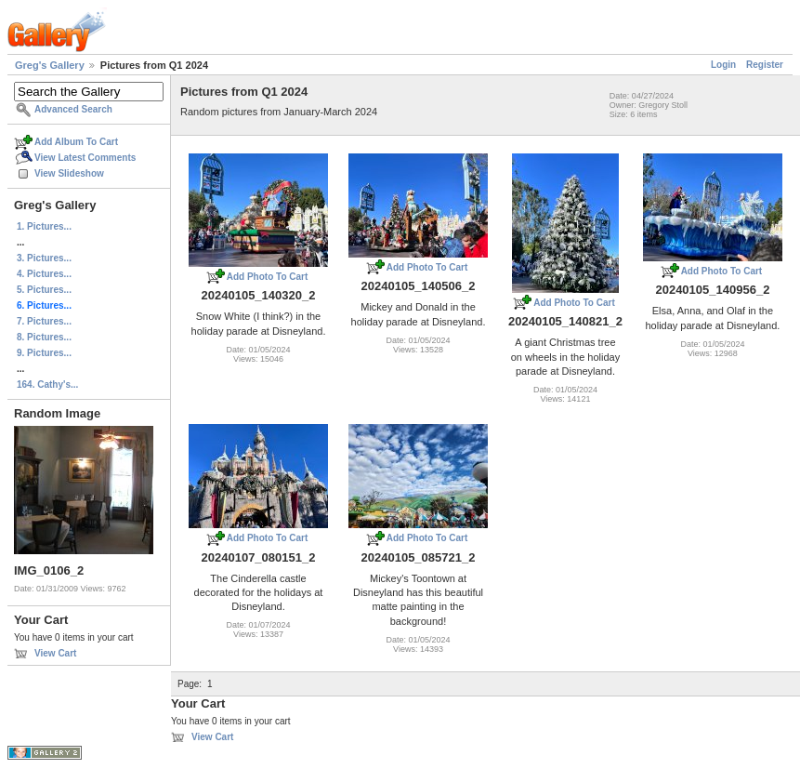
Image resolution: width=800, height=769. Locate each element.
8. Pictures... (44, 337)
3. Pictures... (44, 258)
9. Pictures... (44, 353)
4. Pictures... (44, 274)
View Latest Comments (85, 157)
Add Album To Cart (76, 142)
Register (764, 65)
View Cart (55, 653)
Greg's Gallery (50, 65)
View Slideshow (69, 173)
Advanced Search (73, 109)
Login (723, 65)
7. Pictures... (44, 321)
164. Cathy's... (47, 384)
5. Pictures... (44, 290)
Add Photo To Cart (267, 277)
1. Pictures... (44, 226)
